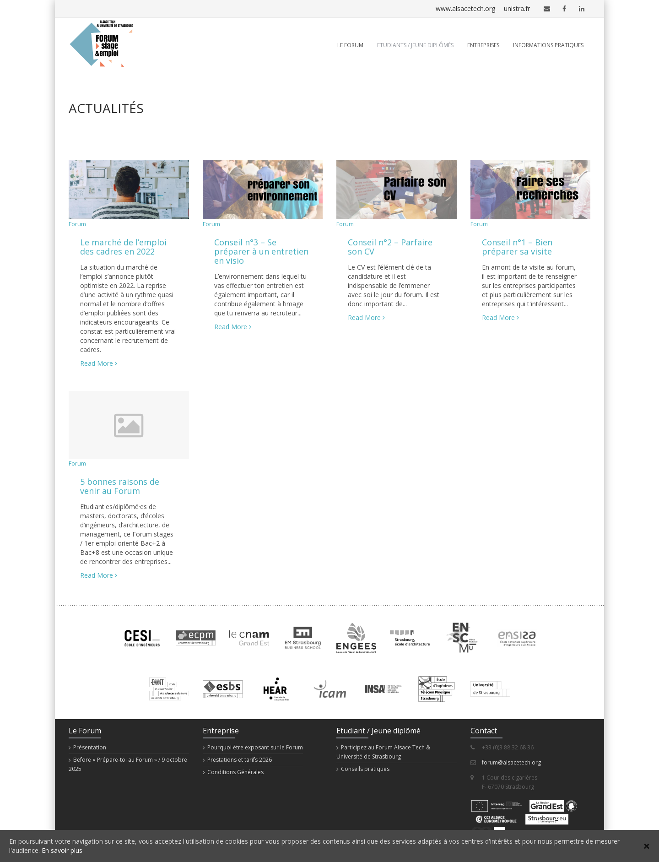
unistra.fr (511, 8)
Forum (77, 224)
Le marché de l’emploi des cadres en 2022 (123, 247)
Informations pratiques (548, 45)
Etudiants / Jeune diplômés (415, 45)
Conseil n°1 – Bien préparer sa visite (517, 247)
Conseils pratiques (365, 769)
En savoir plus (62, 850)
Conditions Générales (235, 772)
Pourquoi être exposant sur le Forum (255, 747)
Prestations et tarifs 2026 (239, 760)
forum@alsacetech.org (511, 762)
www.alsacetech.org (442, 8)
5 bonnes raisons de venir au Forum (119, 486)
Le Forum (350, 45)
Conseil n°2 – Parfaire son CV (390, 247)
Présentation (89, 747)
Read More (98, 363)
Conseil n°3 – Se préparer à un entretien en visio (261, 251)
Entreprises (483, 45)
